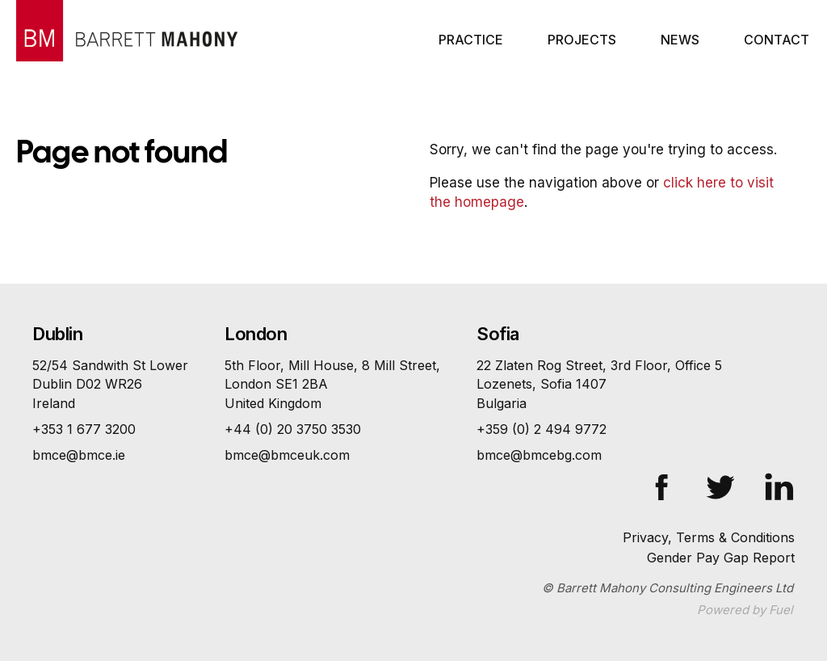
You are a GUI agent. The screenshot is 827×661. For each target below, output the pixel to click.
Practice (471, 40)
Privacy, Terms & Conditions (709, 537)
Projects (582, 40)
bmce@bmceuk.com (287, 455)
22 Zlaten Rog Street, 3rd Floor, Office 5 (599, 385)
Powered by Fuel (745, 609)
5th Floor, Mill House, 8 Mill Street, (332, 385)
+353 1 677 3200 (84, 429)
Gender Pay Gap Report (721, 557)
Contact (776, 40)
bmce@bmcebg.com (539, 455)
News (680, 40)
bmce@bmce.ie (78, 455)
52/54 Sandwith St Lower (110, 385)
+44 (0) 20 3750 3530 (293, 429)
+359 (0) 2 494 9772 (541, 429)
